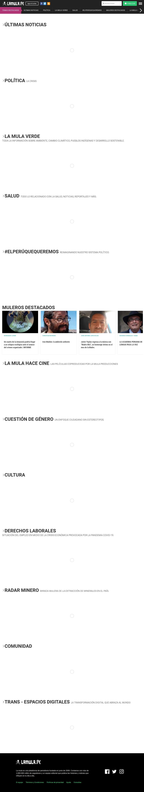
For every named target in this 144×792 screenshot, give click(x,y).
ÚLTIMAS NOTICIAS (31, 10)
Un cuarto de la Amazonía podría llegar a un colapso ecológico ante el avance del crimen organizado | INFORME (19, 345)
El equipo (19, 782)
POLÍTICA (46, 10)
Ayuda (68, 782)
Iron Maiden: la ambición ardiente (56, 342)
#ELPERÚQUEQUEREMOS (92, 10)
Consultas (77, 782)
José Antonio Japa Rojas (90, 335)
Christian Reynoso (49, 335)
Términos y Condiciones (35, 782)
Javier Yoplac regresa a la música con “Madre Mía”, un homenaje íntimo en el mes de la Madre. (97, 345)
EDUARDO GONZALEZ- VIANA (128, 335)
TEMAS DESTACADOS (10, 10)
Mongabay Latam (10, 335)
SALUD (75, 10)
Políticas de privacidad (55, 782)
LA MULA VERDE (61, 10)
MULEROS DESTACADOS (115, 10)
